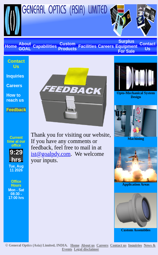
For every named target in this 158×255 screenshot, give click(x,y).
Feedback (16, 109)
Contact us (118, 245)
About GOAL (25, 46)
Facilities (87, 46)
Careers (106, 46)
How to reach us (15, 98)
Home (11, 46)
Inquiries (15, 76)
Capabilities (45, 46)
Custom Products (67, 46)
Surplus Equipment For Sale (126, 46)
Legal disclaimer (86, 249)
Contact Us (148, 46)
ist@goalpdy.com (50, 154)
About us (88, 245)
